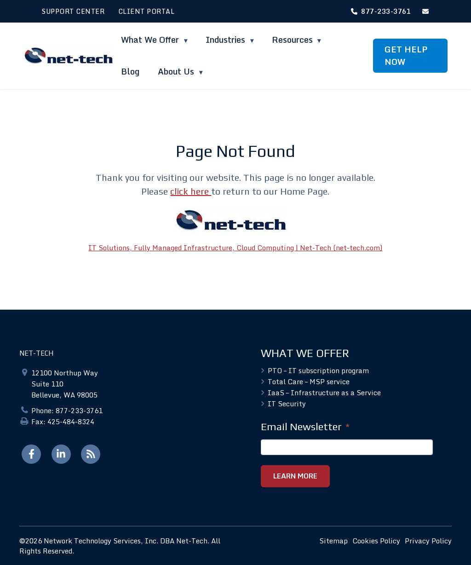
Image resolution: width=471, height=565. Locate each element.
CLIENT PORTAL (146, 11)
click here (190, 191)
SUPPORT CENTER (73, 11)
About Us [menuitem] (177, 71)
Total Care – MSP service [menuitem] (309, 381)
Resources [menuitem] (292, 39)
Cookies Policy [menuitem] (376, 540)
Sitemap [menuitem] (333, 540)
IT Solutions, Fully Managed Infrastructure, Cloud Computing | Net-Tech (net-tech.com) (235, 247)
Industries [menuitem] (226, 39)
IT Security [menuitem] (287, 403)
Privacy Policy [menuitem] (428, 540)
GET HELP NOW (406, 55)
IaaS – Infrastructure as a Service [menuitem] (324, 392)
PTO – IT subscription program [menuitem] (318, 370)
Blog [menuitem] (130, 71)
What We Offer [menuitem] (151, 39)
